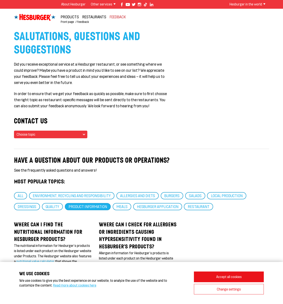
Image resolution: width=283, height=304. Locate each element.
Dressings (27, 206)
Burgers (171, 195)
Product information (88, 206)
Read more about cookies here (74, 285)
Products (70, 16)
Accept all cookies (229, 277)
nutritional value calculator (35, 261)
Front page (67, 22)
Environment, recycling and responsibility (72, 195)
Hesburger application (157, 206)
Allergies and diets (137, 195)
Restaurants (94, 16)
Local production (227, 195)
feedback (118, 16)
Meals (122, 206)
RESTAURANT (198, 206)
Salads (195, 195)
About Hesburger (73, 4)
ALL (20, 195)
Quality (52, 206)
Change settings (229, 289)
